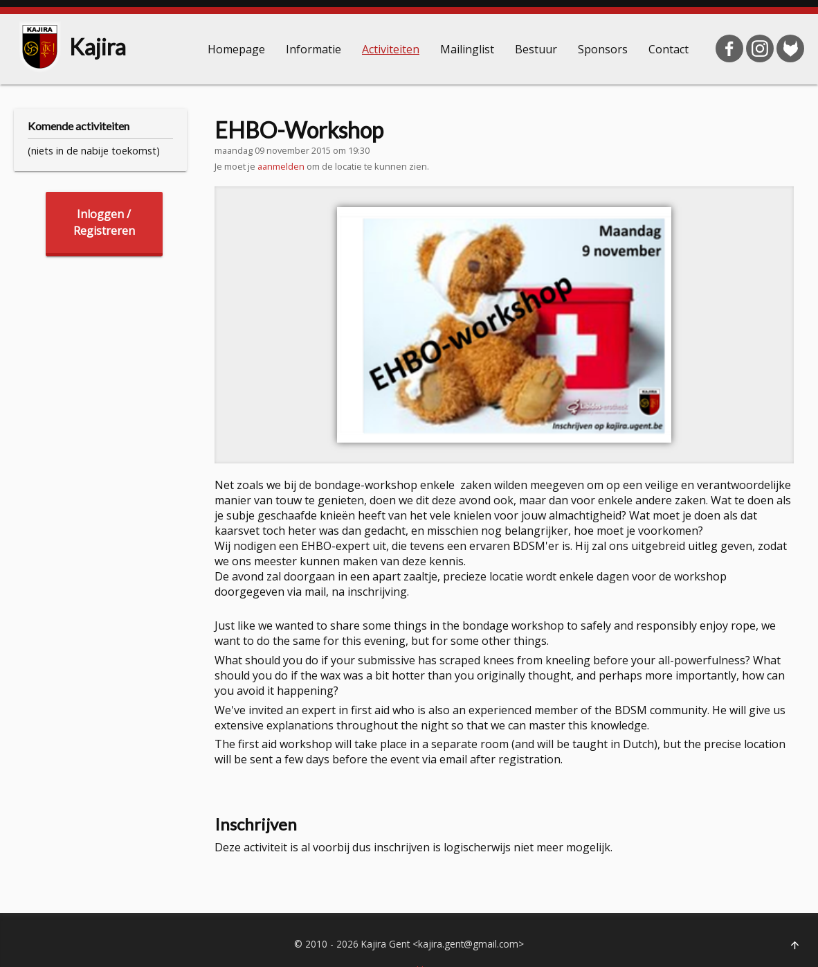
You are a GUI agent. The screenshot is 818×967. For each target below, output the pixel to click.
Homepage (236, 49)
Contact (668, 49)
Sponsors (603, 49)
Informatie (313, 49)
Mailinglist (467, 49)
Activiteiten (390, 49)
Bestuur (536, 49)
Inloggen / (104, 222)
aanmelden (281, 166)
